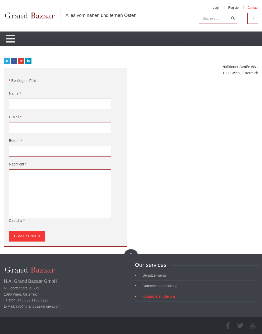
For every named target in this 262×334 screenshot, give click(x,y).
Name (15, 93)
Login (216, 7)
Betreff (15, 141)
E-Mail (15, 117)
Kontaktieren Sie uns (159, 296)
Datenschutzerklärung (160, 286)
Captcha (17, 220)
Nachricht (17, 164)
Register (234, 7)
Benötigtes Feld (22, 81)
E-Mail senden (27, 236)
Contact (253, 7)
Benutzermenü (154, 275)
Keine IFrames (196, 141)
